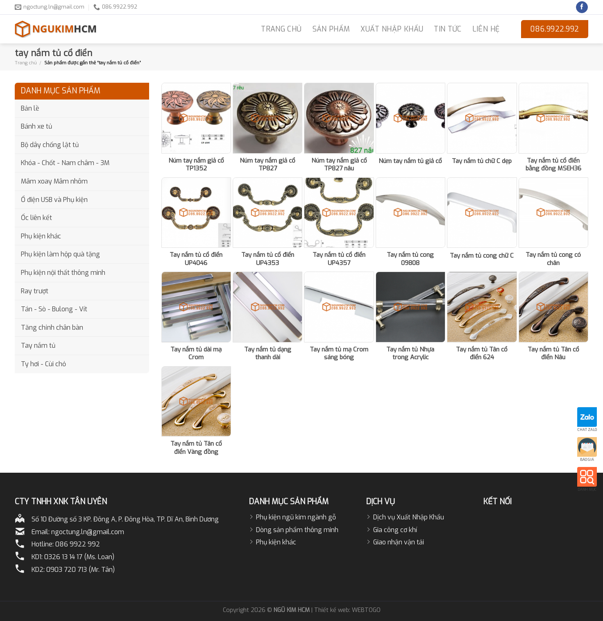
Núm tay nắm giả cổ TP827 (267, 165)
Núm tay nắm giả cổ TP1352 (196, 165)
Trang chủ (26, 62)
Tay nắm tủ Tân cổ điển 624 (482, 354)
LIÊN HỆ (485, 29)
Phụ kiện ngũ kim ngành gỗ (296, 517)
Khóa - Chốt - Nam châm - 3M (65, 163)
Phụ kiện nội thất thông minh (63, 272)
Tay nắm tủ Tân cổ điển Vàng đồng (196, 448)
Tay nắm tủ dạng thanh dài (267, 354)
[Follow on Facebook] (582, 7)
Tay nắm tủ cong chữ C (482, 256)
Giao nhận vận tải (398, 542)
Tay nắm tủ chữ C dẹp (482, 161)
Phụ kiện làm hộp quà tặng (60, 254)
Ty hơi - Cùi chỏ (43, 364)
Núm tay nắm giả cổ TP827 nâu (339, 165)
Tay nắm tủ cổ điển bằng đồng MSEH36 (553, 165)
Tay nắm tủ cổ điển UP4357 (339, 259)
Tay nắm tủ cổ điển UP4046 (196, 259)
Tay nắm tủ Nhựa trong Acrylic (410, 354)
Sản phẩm (331, 29)
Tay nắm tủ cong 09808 (410, 259)
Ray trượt (34, 291)
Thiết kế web (331, 610)
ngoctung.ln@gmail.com (87, 532)
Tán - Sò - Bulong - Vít (54, 309)
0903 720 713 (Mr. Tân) (80, 569)
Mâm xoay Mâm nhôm (54, 181)
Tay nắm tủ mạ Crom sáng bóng (339, 354)
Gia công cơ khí (395, 530)
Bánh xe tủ (36, 126)
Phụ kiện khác (41, 236)
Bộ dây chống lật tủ (50, 145)
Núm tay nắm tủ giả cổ (410, 161)
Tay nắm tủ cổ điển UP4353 (267, 259)
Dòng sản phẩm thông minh (297, 530)
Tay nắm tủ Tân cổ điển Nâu (553, 354)
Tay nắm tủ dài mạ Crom (196, 354)
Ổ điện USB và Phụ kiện (54, 199)
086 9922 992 (77, 544)
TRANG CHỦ (281, 29)
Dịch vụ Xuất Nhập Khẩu (408, 517)
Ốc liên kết (36, 217)
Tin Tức (447, 29)
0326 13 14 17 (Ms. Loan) (79, 557)
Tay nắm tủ (38, 345)
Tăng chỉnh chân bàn (52, 327)
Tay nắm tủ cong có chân (553, 259)
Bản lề (30, 108)
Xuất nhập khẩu (391, 29)
